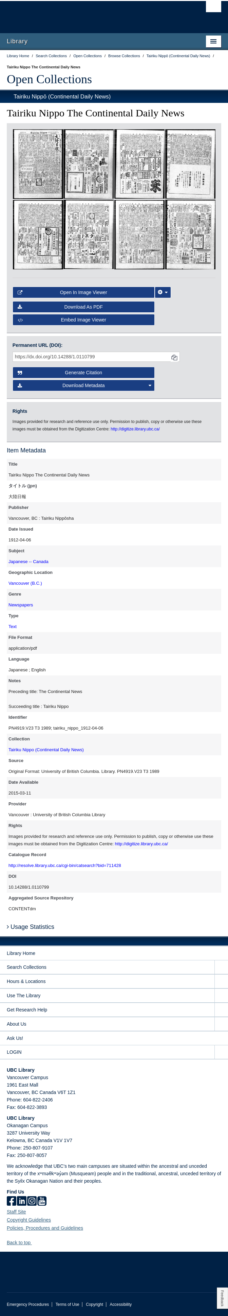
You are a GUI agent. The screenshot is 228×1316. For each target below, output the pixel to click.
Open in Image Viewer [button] (62, 292)
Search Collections (26, 967)
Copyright (94, 1304)
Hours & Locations (26, 981)
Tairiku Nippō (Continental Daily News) (62, 96)
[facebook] (11, 1202)
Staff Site (16, 1211)
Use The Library (23, 995)
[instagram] (32, 1202)
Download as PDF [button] (60, 307)
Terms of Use (67, 1304)
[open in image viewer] (38, 163)
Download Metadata (84, 385)
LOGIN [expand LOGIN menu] (14, 1052)
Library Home (21, 953)
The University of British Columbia (82, 14)
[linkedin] (21, 1202)
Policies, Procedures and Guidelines (45, 1228)
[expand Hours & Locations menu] (221, 981)
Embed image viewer (62, 319)
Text (12, 626)
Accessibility (121, 1304)
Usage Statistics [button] (30, 926)
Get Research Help (27, 1009)
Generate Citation (60, 372)
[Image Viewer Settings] (163, 292)
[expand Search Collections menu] (221, 967)
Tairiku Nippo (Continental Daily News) (46, 749)
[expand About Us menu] (221, 1024)
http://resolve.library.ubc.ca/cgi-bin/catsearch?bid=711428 (64, 865)
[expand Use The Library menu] (221, 996)
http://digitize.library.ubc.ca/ (141, 843)
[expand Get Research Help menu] (221, 1010)
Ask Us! (15, 1038)
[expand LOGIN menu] (221, 1052)
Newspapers (20, 604)
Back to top (22, 1242)
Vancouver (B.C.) (25, 583)
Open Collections (49, 79)
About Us (16, 1024)
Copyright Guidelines (29, 1220)
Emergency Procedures (28, 1304)
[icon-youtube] (41, 1202)
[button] (34, 1242)
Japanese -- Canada (28, 561)
